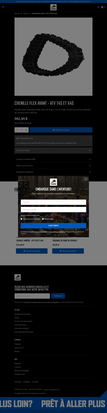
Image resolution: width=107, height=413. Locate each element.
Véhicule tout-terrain (31, 219)
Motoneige (49, 219)
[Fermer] (86, 179)
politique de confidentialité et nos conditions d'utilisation (48, 232)
